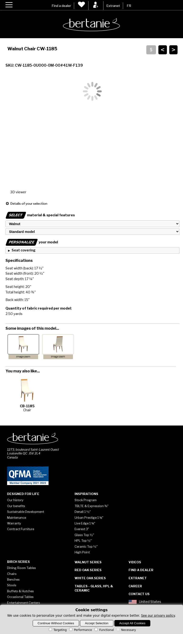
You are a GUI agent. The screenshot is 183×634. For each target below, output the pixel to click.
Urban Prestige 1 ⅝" (89, 517)
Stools (11, 585)
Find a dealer (61, 6)
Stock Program (86, 500)
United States (145, 602)
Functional (104, 630)
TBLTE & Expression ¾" (91, 506)
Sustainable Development (25, 512)
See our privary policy (158, 615)
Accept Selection (96, 623)
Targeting (57, 630)
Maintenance (16, 517)
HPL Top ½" (83, 540)
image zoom (23, 356)
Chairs (12, 574)
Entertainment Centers (23, 603)
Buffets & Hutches (20, 591)
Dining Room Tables (21, 568)
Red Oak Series (88, 570)
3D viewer (18, 192)
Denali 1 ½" (83, 512)
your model (31, 242)
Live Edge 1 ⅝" (85, 523)
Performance (80, 630)
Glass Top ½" (84, 535)
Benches (13, 579)
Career (135, 586)
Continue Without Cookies (56, 623)
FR (129, 6)
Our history (15, 500)
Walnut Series (88, 562)
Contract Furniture (20, 529)
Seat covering (24, 250)
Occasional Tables (20, 597)
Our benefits (16, 506)
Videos (135, 562)
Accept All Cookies (132, 623)
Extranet (113, 6)
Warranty (14, 523)
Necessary (126, 630)
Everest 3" (82, 529)
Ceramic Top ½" (86, 546)
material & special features (40, 215)
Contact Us (139, 594)
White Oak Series (90, 578)
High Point (82, 552)
